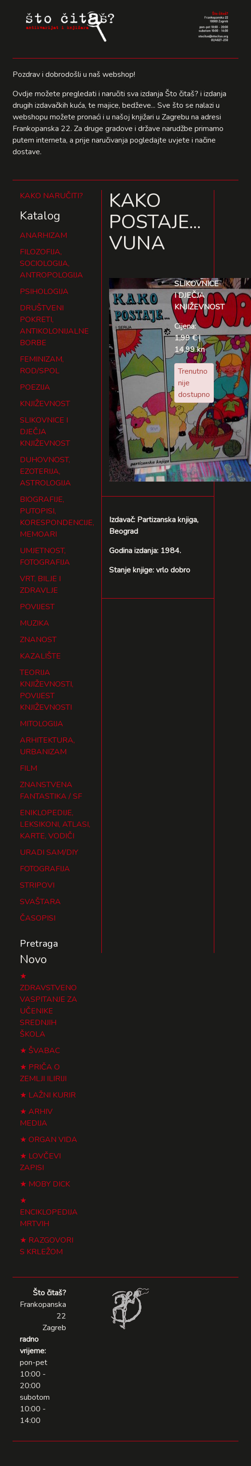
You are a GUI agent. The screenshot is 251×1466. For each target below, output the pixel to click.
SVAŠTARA (40, 901)
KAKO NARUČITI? (51, 196)
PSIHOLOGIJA (44, 291)
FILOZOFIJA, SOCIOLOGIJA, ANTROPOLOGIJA (51, 263)
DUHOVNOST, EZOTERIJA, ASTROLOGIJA (45, 471)
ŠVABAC (44, 1050)
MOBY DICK (49, 1184)
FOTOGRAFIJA (45, 869)
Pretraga (39, 943)
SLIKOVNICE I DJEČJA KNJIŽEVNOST (45, 432)
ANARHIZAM (43, 235)
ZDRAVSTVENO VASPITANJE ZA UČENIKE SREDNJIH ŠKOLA (48, 1011)
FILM (28, 768)
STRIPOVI (37, 885)
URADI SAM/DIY (49, 852)
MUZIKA (34, 623)
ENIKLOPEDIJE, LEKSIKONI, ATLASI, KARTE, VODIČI (55, 824)
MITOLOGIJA (41, 723)
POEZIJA (35, 387)
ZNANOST (38, 639)
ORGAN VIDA (52, 1139)
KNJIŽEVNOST (45, 403)
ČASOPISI (38, 918)
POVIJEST (37, 606)
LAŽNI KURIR (52, 1095)
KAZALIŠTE (40, 656)
